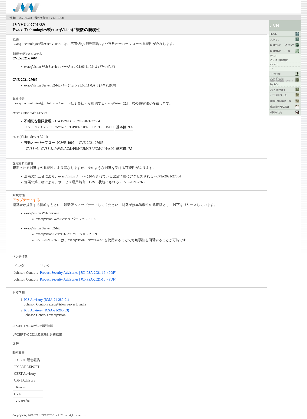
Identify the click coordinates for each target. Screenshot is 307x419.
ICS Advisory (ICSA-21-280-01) (46, 299)
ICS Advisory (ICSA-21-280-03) (46, 310)
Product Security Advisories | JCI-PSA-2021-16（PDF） (79, 272)
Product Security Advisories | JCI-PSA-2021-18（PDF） (79, 279)
